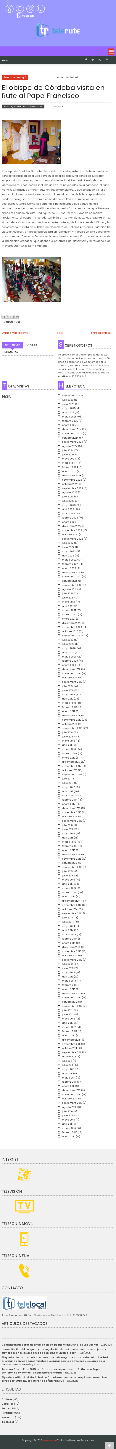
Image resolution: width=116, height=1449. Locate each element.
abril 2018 (67, 745)
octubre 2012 (70, 1002)
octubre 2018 (70, 724)
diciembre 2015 (71, 854)
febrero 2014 (69, 938)
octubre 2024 (70, 438)
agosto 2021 (69, 589)
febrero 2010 (69, 1132)
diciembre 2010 (71, 1090)
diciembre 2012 (71, 993)
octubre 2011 (69, 1048)
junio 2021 (68, 597)
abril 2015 (67, 884)
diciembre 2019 (71, 669)
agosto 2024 (70, 446)
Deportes (7, 1404)
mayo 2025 (69, 408)
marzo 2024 (69, 463)
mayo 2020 (69, 648)
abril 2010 (67, 1124)
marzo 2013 (69, 980)
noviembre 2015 (71, 859)
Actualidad (12, 345)
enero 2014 (68, 943)
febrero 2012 (69, 1031)
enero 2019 (68, 711)
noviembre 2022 (72, 530)
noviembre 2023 (72, 480)
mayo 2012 (68, 1018)
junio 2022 (68, 547)
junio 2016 (68, 829)
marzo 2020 (69, 656)
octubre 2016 (70, 816)
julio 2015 (67, 871)
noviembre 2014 (71, 905)
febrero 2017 (69, 799)
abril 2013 (67, 976)
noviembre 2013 (71, 951)
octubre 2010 (70, 1098)
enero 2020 (69, 665)
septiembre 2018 (72, 728)
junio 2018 (68, 736)
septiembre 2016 (72, 821)
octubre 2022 (70, 534)
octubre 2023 (70, 484)
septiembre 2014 (72, 913)
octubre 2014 (70, 909)
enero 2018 (68, 757)
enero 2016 (68, 850)
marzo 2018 (69, 749)
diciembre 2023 (71, 475)
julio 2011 (67, 1061)
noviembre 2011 (71, 1044)
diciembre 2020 (71, 623)
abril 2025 (68, 412)
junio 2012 (68, 1014)
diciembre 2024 (71, 429)
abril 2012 (67, 1023)
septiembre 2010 (72, 1103)
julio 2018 (67, 732)
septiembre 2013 (72, 960)
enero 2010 (68, 1136)
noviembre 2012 (71, 997)
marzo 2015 (69, 888)
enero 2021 (68, 618)
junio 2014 (68, 922)
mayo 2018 (68, 741)
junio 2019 (68, 690)
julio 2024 (68, 450)
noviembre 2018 (71, 720)
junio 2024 (68, 454)
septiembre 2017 (72, 774)
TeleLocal (8, 1422)
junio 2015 (68, 875)
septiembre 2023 (72, 488)
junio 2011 (67, 1065)
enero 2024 (69, 471)
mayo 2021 (68, 602)
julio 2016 (67, 825)
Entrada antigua (101, 333)
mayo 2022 (69, 551)
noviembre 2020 (72, 627)
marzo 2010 (69, 1128)
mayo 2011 (68, 1069)
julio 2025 (67, 400)
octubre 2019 (70, 677)
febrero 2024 (70, 467)
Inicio (5, 60)
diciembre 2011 (71, 1040)
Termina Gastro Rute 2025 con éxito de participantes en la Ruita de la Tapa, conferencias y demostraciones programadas (51, 1371)
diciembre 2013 (71, 947)
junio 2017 (67, 783)
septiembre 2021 (72, 585)
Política (7, 1408)
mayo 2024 (69, 458)
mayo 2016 (68, 833)
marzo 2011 (68, 1077)
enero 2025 (69, 425)
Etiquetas (11, 352)
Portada (7, 1413)
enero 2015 (68, 896)
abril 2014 (67, 930)
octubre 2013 (70, 955)
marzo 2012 (69, 1027)
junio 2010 (68, 1115)
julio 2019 (67, 686)
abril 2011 (67, 1073)
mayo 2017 (68, 787)
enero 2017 (68, 804)
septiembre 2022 (72, 539)
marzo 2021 (69, 610)
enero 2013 (68, 989)
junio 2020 (68, 644)
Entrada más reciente (15, 333)
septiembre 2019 (72, 682)
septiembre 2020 (72, 635)
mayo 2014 (68, 926)
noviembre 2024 (72, 433)
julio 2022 (67, 543)
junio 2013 (68, 968)
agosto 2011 (69, 1056)
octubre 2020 (70, 631)
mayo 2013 (68, 972)
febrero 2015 (69, 892)
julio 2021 (67, 593)
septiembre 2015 (72, 867)
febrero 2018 (69, 753)
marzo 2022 (69, 559)
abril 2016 (67, 837)
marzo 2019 (69, 703)
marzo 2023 (69, 513)
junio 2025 (68, 404)
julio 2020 (67, 640)
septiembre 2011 (71, 1052)
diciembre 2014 (71, 901)
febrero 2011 (69, 1082)
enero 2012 (68, 1035)
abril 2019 (67, 698)
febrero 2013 (69, 985)
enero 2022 (69, 568)
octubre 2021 (70, 581)
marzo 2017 (69, 795)
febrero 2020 (70, 661)
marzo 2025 (69, 416)
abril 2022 (68, 555)
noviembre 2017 (71, 766)
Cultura (7, 1399)
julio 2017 (67, 778)
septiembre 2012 (72, 1006)
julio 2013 (67, 964)
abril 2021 (67, 606)
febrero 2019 (69, 707)
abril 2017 (67, 791)
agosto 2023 (69, 492)
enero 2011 (68, 1086)
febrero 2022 (70, 564)
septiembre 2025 (72, 395)
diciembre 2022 (71, 526)
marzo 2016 (69, 842)
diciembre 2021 (71, 572)
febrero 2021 (69, 614)
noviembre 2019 (71, 673)
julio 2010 (67, 1111)
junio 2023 (68, 501)
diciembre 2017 (71, 762)
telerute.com (50, 1440)
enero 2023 (69, 522)
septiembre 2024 (72, 442)
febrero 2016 (69, 846)
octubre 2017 (69, 770)
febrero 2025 (70, 421)
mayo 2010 (68, 1119)
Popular (31, 345)
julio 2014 (67, 917)
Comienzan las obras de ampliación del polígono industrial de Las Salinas (50, 1344)
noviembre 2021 (71, 576)
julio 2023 (67, 496)
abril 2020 (68, 652)
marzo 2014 (69, 934)
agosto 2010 (69, 1107)
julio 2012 (67, 1010)
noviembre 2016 (71, 812)
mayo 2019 (68, 694)
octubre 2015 (70, 863)
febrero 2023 (70, 517)
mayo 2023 (69, 505)
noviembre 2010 (71, 1094)
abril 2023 (68, 509)
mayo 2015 (68, 879)
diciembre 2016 (71, 808)
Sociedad (8, 1417)
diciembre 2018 (71, 715)
